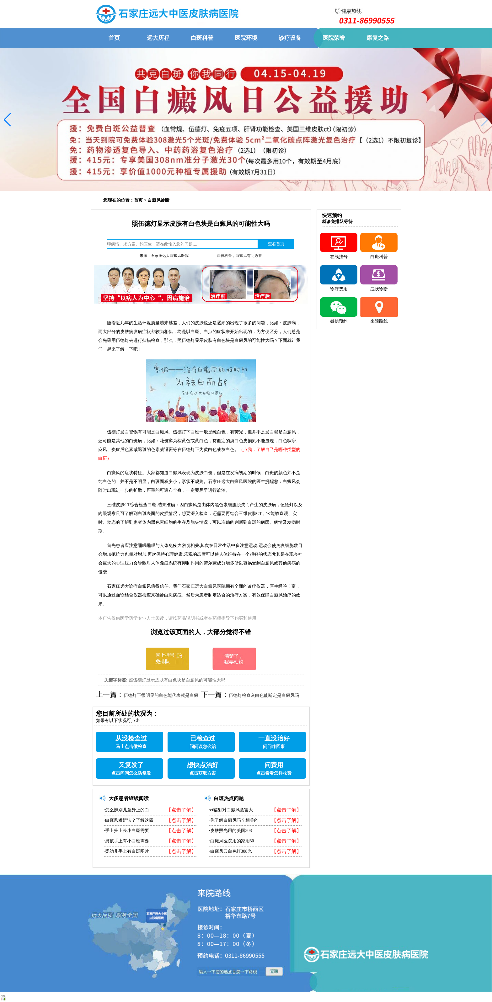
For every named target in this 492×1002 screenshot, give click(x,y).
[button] (7, 120)
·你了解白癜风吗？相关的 (234, 820)
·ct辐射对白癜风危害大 (231, 810)
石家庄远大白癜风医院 (230, 481)
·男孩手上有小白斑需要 (126, 841)
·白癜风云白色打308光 (230, 851)
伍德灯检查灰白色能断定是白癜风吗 (264, 695)
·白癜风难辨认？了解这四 (128, 820)
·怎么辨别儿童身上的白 (126, 810)
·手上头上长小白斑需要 (126, 830)
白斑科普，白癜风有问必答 (239, 255)
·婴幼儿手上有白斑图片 (126, 851)
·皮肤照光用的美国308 (230, 830)
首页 (138, 200)
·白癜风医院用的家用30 (231, 841)
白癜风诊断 (158, 200)
